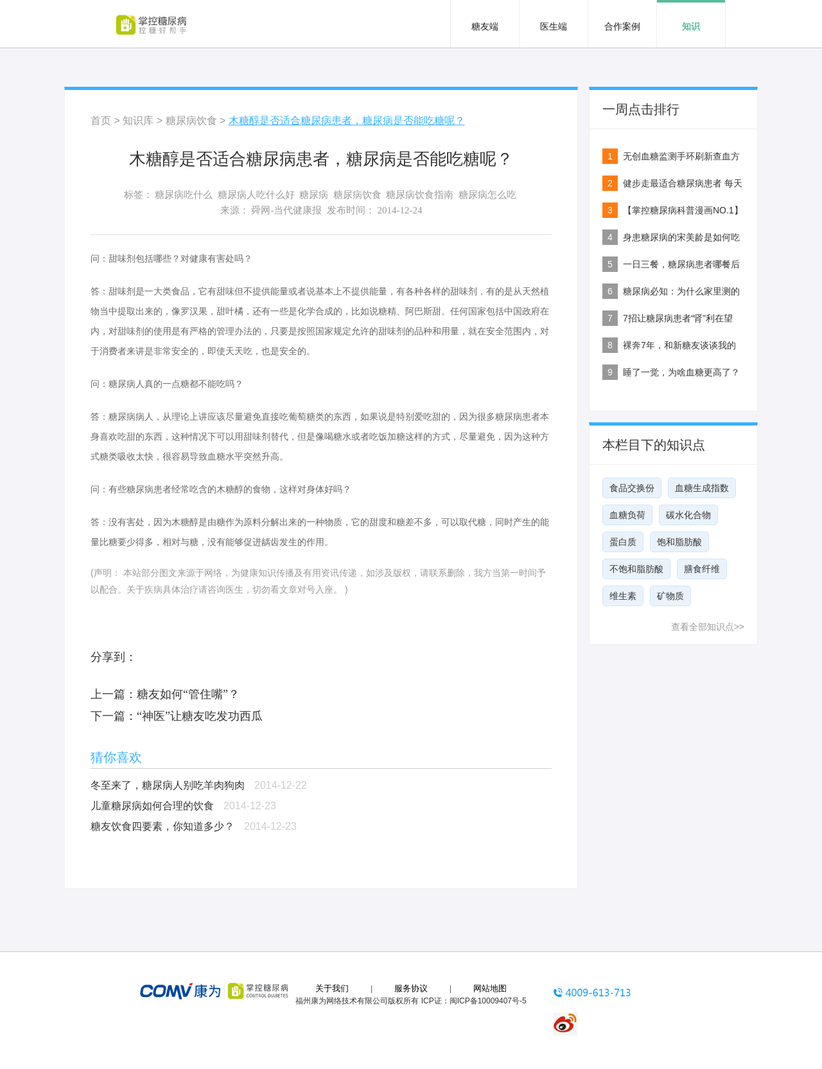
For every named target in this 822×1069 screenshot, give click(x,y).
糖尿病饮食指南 (419, 195)
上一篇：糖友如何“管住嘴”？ (165, 694)
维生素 (622, 596)
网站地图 (490, 988)
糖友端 (484, 26)
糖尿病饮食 (191, 120)
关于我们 (332, 988)
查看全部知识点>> (707, 627)
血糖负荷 (627, 515)
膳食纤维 (702, 569)
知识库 (138, 120)
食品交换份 (631, 488)
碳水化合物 (688, 515)
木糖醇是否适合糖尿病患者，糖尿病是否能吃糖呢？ (347, 120)
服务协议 (411, 988)
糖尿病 (313, 195)
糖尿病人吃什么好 (256, 195)
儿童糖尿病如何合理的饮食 (152, 805)
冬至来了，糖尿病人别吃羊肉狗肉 (168, 785)
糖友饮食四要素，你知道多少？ (162, 826)
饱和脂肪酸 (679, 542)
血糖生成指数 (702, 488)
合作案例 (622, 26)
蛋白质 (622, 542)
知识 (691, 26)
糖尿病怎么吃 (487, 195)
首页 (101, 120)
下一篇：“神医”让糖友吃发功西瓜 (177, 716)
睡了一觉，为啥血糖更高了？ (681, 372)
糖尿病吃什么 (184, 195)
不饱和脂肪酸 (636, 569)
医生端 (553, 26)
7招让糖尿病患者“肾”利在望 (678, 318)
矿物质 (670, 596)
